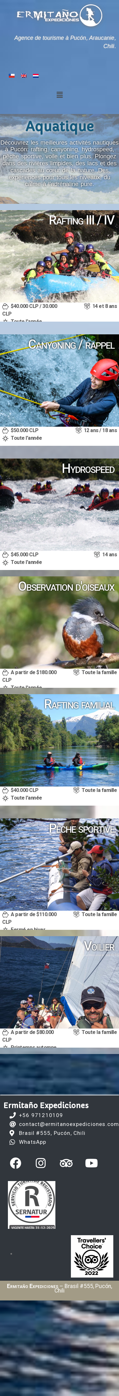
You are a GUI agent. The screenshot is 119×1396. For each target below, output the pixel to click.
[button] (59, 95)
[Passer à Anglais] (24, 75)
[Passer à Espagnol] (12, 75)
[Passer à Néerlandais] (36, 75)
